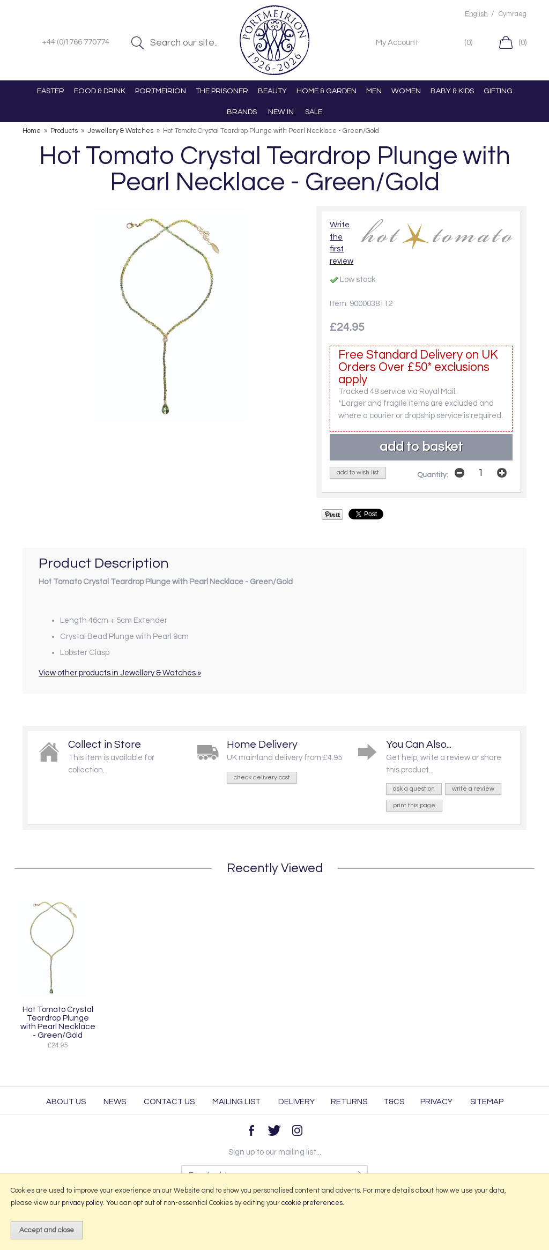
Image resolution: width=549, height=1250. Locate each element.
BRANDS (242, 112)
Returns (349, 1102)
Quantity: (432, 475)
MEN (374, 91)
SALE (313, 112)
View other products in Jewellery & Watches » (120, 673)
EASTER (50, 91)
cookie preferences (312, 1203)
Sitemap (486, 1102)
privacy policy (82, 1203)
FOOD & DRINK (99, 91)
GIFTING (498, 91)
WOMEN (406, 91)
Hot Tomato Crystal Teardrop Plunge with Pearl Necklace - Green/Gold (57, 1022)
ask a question (414, 788)
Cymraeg (512, 14)
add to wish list (358, 472)
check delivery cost (262, 777)
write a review (473, 788)
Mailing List (236, 1102)
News (114, 1102)
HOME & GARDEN (326, 91)
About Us (66, 1102)
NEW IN (281, 112)
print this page (414, 805)
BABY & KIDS (452, 91)
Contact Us (169, 1102)
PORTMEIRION (160, 91)
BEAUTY (272, 91)
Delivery (296, 1102)
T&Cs (393, 1102)
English (476, 14)
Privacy (436, 1102)
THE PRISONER (222, 91)
